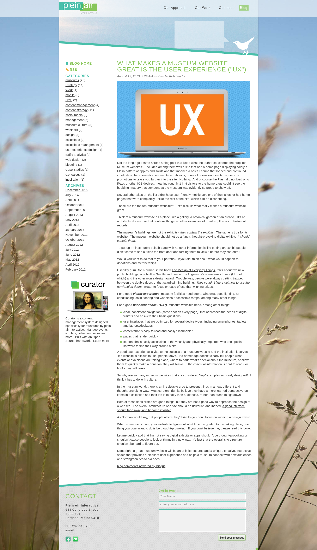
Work (69, 90)
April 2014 (73, 200)
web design (73, 159)
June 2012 (73, 254)
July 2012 (72, 249)
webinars (72, 130)
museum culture (77, 125)
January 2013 (75, 229)
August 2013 (74, 214)
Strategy (71, 85)
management (75, 120)
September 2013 (77, 210)
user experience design (82, 149)
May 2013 (72, 219)
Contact (225, 8)
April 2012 (73, 264)
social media (74, 115)
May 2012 (72, 259)
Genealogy (73, 174)
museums (72, 80)
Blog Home (81, 63)
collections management (82, 144)
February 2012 (76, 269)
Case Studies (75, 169)
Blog (243, 8)
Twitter (75, 539)
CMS (69, 100)
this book (244, 428)
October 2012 (75, 239)
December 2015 (77, 190)
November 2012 (77, 234)
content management (80, 105)
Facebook (68, 539)
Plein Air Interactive (78, 8)
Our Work (203, 8)
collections (73, 139)
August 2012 (74, 244)
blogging (71, 164)
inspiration (73, 179)
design (70, 135)
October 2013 (75, 205)
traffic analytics (76, 154)
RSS (73, 69)
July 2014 (72, 195)
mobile (70, 95)
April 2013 (73, 224)
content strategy (77, 110)
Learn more (101, 340)
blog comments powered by (141, 466)
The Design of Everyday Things (193, 270)
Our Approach (175, 8)
